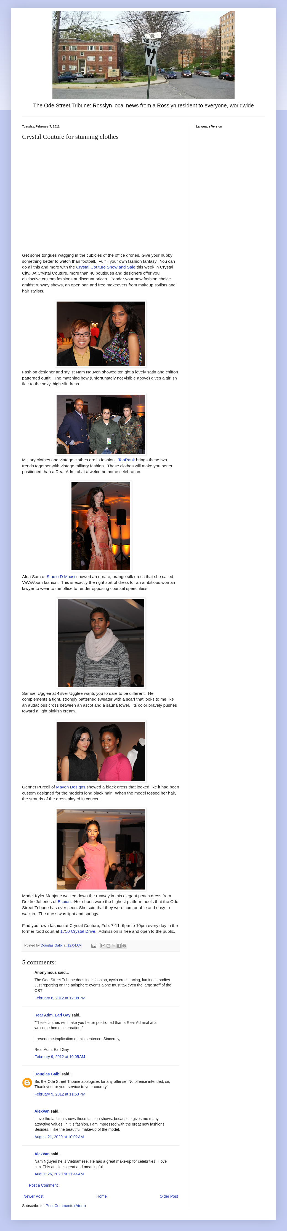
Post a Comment (43, 1185)
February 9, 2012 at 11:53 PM (59, 1094)
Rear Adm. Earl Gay (52, 1015)
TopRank (126, 459)
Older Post (169, 1196)
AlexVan (41, 1111)
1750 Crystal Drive (77, 931)
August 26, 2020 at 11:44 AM (59, 1174)
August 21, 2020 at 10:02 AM (59, 1137)
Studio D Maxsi (61, 576)
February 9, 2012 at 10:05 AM (59, 1056)
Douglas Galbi (47, 1074)
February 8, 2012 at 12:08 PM (59, 998)
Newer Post (33, 1196)
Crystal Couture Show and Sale (105, 267)
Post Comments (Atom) (66, 1205)
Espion (64, 901)
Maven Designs (70, 787)
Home (101, 1196)
